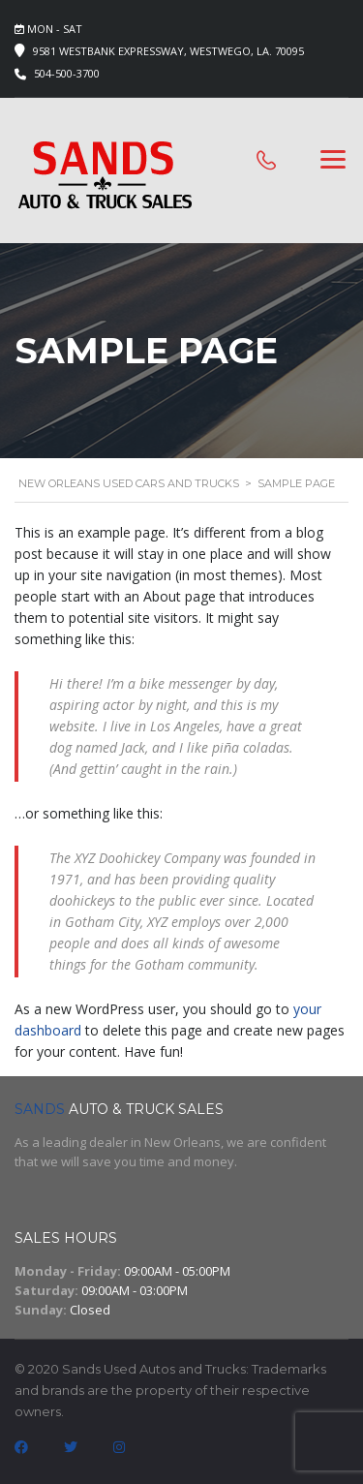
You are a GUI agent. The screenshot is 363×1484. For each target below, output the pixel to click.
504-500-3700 (67, 73)
